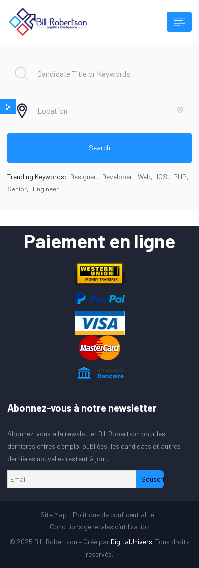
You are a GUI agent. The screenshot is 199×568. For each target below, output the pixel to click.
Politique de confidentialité (113, 514)
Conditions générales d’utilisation (100, 526)
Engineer (46, 189)
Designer (83, 176)
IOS (162, 176)
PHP (180, 176)
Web (144, 176)
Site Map (53, 514)
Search (99, 147)
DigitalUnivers (131, 541)
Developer (117, 176)
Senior (17, 189)
